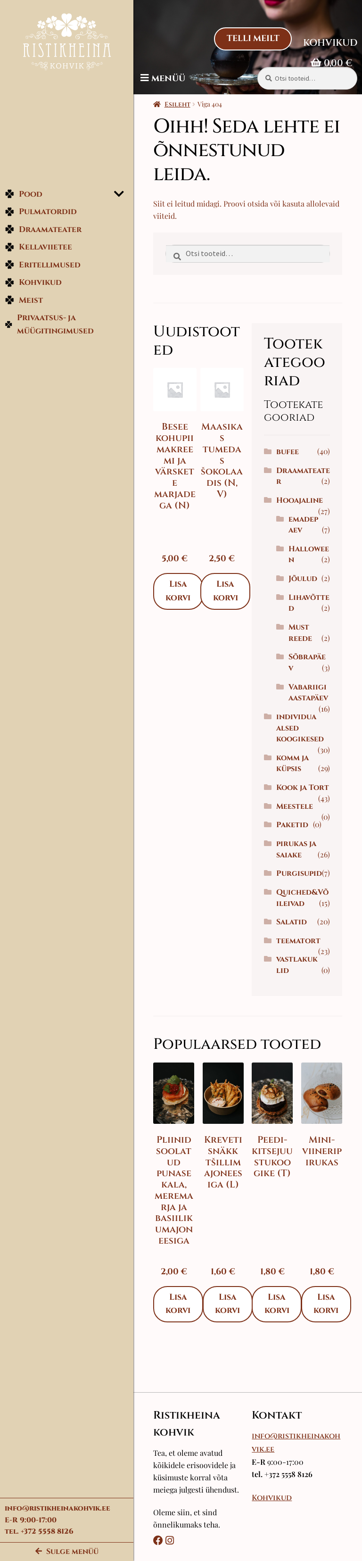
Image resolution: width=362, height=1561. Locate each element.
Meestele (298, 840)
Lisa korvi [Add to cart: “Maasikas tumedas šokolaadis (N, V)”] (231, 589)
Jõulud (306, 578)
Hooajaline (303, 500)
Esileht (185, 104)
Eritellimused (43, 268)
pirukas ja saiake (300, 883)
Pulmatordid (41, 215)
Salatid (295, 955)
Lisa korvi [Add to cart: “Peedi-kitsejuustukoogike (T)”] (280, 1335)
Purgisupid (303, 907)
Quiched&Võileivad (300, 931)
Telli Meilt (252, 39)
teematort (302, 974)
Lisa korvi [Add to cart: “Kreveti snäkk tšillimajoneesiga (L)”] (233, 1335)
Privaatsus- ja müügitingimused (49, 328)
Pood (23, 197)
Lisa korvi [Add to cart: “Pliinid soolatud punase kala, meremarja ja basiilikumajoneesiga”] (186, 1335)
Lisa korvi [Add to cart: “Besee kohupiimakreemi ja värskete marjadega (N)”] (186, 589)
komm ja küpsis (296, 786)
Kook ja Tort (295, 815)
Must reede (304, 633)
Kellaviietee (38, 250)
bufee (291, 452)
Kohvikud (33, 286)
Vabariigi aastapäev (310, 704)
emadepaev (305, 525)
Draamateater (43, 232)
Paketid (296, 858)
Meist (24, 303)
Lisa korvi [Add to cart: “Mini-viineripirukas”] (328, 1335)
